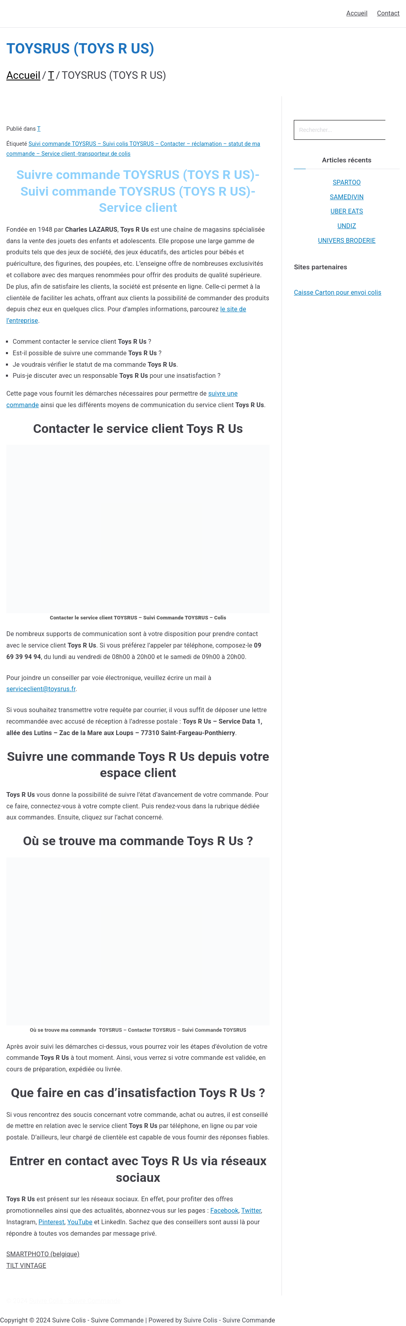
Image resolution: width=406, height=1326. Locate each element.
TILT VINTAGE (26, 1265)
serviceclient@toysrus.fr (40, 689)
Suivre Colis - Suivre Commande (75, 1301)
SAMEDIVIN (347, 197)
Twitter (251, 1210)
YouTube (79, 1222)
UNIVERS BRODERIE (346, 240)
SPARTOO (347, 182)
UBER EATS (347, 211)
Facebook (225, 1210)
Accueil (357, 13)
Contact (388, 13)
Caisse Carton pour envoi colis (337, 292)
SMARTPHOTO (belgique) (42, 1254)
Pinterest (51, 1222)
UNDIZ (346, 226)
